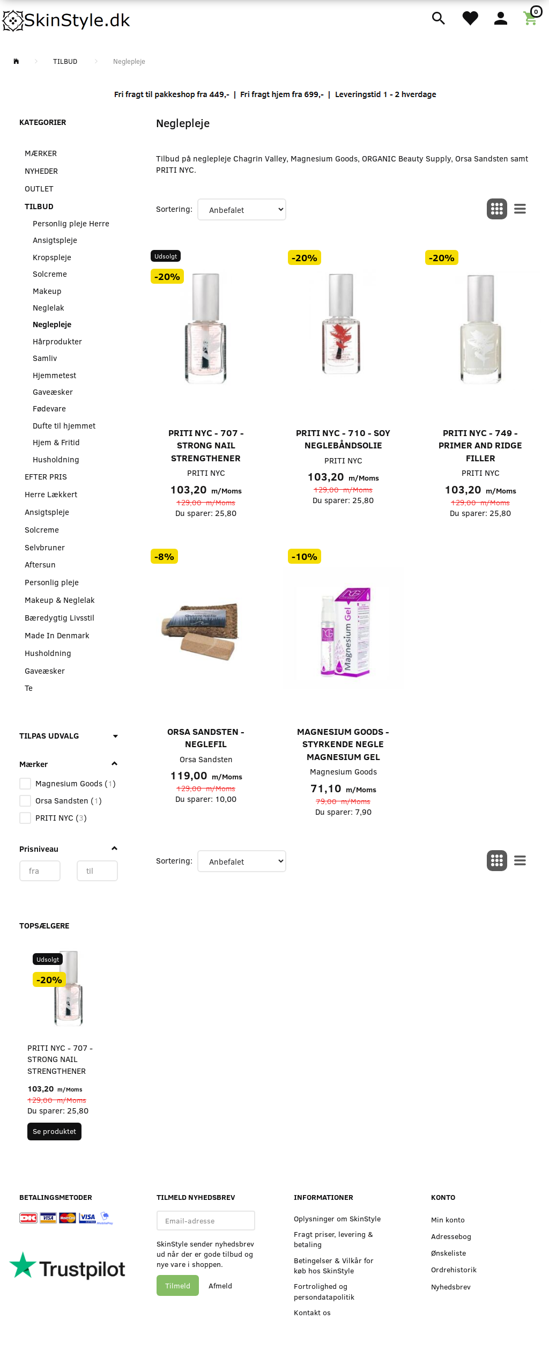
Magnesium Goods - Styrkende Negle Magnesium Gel (343, 744)
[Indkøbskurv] (532, 17)
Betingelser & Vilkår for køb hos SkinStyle (334, 1265)
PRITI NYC (206, 472)
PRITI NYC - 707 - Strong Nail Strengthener (60, 1059)
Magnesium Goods (343, 771)
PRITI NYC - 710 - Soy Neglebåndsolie (343, 439)
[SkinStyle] (67, 18)
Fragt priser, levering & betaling (333, 1239)
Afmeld (220, 1285)
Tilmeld (177, 1285)
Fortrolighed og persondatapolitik (324, 1291)
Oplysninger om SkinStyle (337, 1218)
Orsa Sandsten (206, 759)
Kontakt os (312, 1312)
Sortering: (174, 208)
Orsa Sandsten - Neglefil (205, 737)
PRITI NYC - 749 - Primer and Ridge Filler (480, 445)
